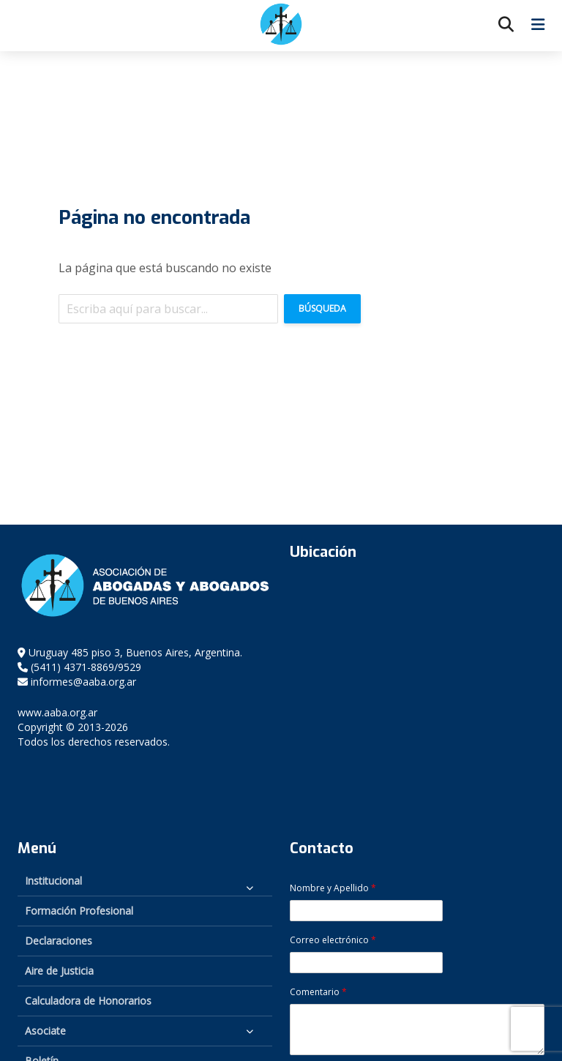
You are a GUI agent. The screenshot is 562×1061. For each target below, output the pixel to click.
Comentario (318, 992)
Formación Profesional (79, 911)
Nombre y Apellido (333, 888)
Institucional (53, 881)
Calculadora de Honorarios (88, 1001)
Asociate (45, 1031)
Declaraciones (58, 941)
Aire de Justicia (59, 971)
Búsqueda (322, 308)
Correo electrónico (333, 940)
